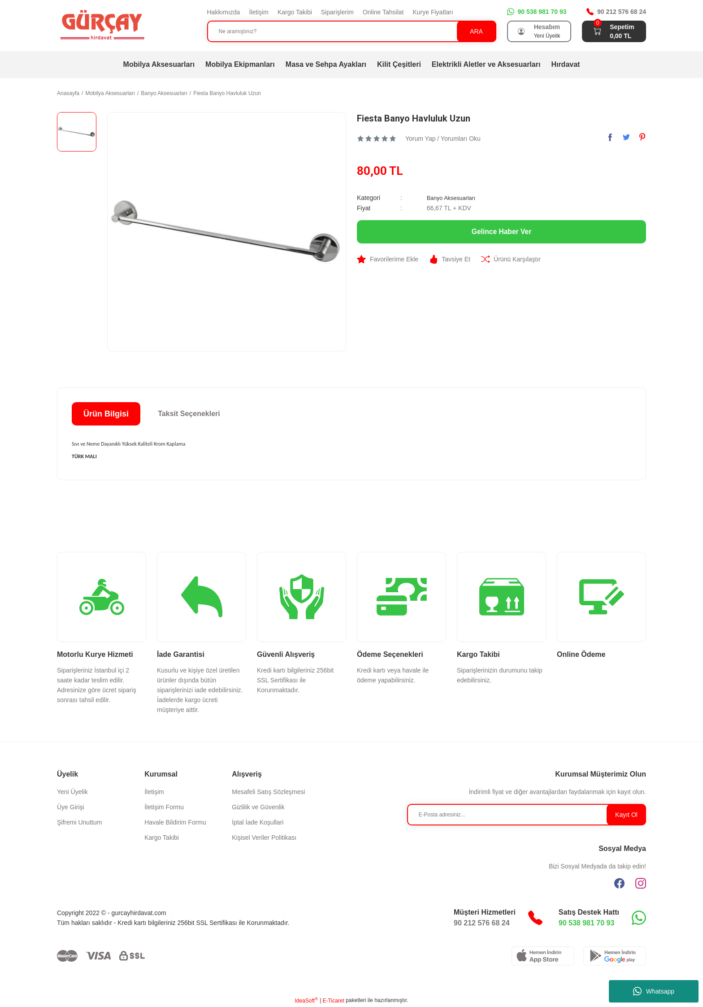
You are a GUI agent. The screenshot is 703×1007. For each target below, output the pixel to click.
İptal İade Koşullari (257, 822)
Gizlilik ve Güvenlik (258, 807)
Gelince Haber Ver (501, 231)
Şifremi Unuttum (79, 822)
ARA (476, 31)
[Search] (351, 31)
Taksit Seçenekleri (189, 413)
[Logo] (102, 25)
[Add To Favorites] (387, 259)
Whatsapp (653, 991)
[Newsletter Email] (527, 814)
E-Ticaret (333, 1001)
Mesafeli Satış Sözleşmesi (268, 791)
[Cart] (597, 31)
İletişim (259, 12)
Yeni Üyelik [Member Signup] (547, 36)
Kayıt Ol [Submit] (626, 814)
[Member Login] (521, 31)
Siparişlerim (337, 12)
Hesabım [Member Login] (547, 26)
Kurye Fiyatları (432, 12)
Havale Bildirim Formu (175, 822)
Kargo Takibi (295, 12)
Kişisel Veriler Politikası (264, 837)
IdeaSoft (306, 1000)
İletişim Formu (164, 807)
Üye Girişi (70, 807)
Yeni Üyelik (72, 791)
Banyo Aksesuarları (454, 197)
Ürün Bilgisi (106, 413)
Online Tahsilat (383, 12)
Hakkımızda (223, 12)
